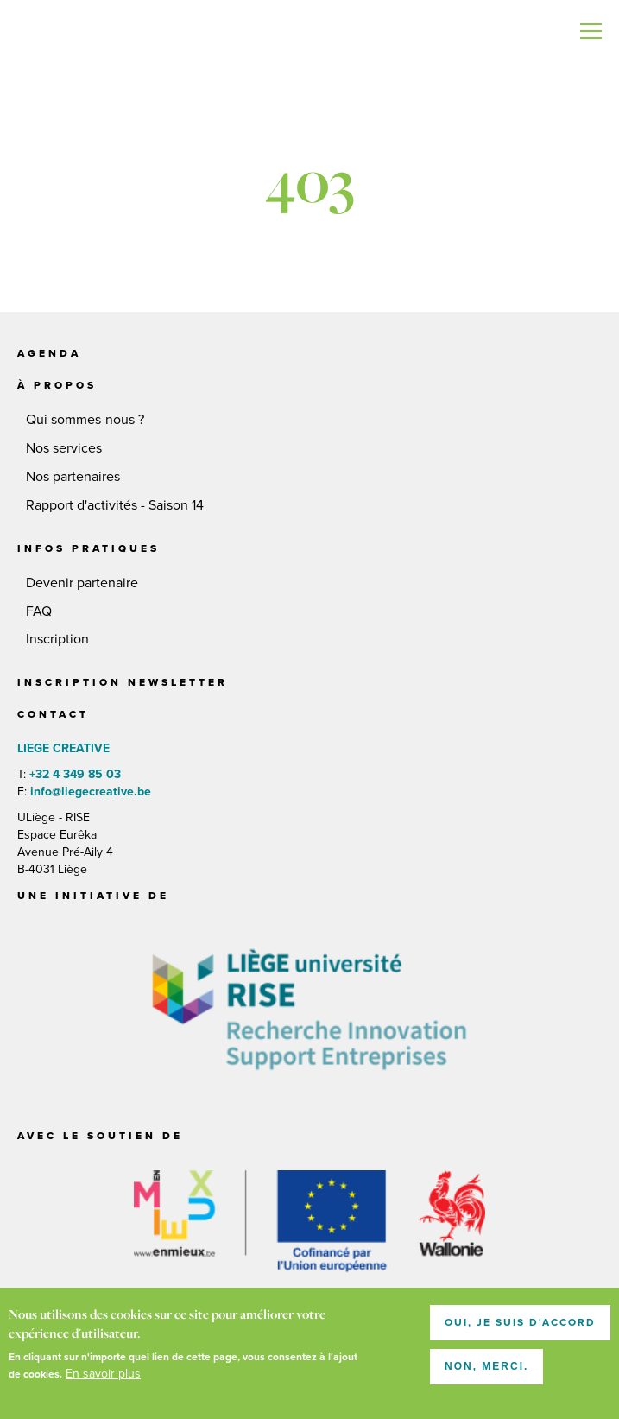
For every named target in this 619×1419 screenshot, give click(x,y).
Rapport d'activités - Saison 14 (115, 505)
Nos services (64, 448)
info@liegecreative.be (89, 791)
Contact (53, 714)
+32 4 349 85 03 (75, 774)
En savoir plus (103, 1378)
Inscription (57, 639)
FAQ (39, 611)
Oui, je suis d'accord (520, 1327)
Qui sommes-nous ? (85, 419)
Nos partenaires (73, 476)
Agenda (49, 353)
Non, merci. (486, 1371)
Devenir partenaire (82, 583)
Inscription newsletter (122, 682)
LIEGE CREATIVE (51, 34)
